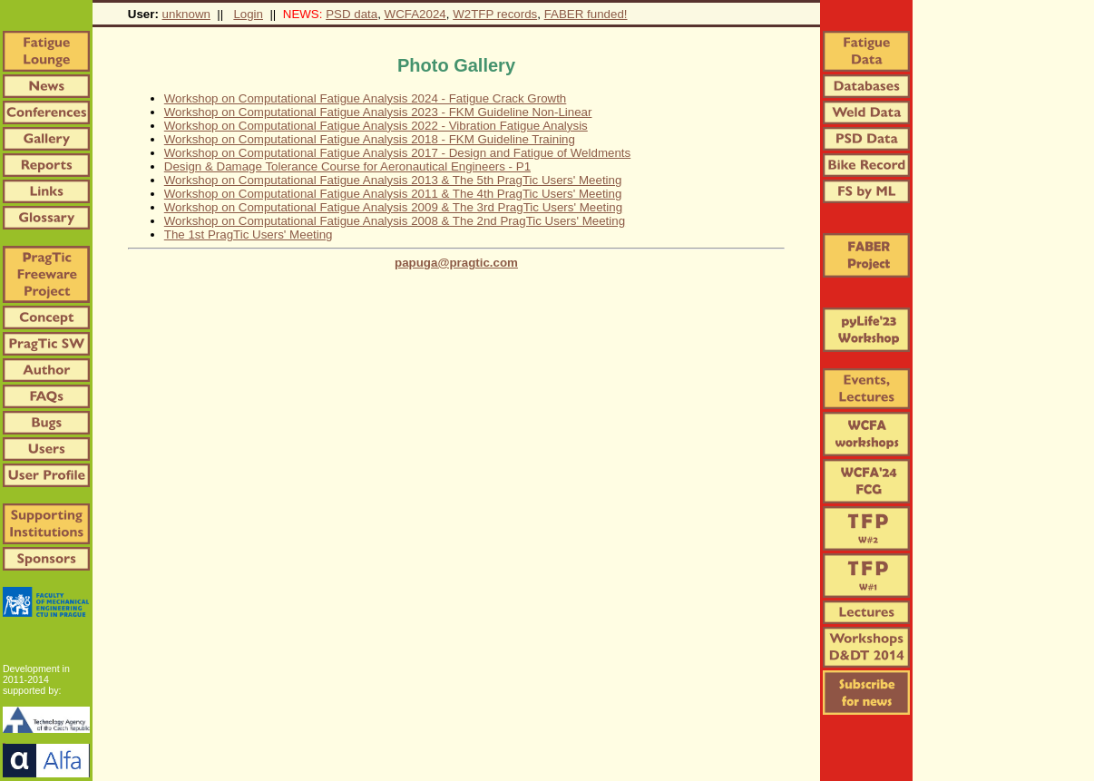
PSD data (351, 14)
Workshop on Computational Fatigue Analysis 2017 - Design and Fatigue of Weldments (397, 153)
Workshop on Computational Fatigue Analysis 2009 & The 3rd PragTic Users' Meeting (393, 207)
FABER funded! (586, 14)
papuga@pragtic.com (456, 262)
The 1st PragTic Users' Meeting (248, 234)
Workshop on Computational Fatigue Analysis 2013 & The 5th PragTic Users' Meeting (393, 180)
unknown (186, 14)
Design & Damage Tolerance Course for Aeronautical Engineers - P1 (347, 166)
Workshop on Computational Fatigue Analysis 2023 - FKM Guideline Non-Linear (378, 112)
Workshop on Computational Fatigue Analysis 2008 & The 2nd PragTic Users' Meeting (394, 221)
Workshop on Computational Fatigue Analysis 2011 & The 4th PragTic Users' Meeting (393, 193)
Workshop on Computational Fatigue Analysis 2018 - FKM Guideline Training (369, 139)
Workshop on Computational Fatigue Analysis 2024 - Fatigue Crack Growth (365, 98)
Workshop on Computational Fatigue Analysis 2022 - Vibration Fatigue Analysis (376, 125)
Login (248, 14)
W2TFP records (495, 14)
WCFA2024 (415, 14)
